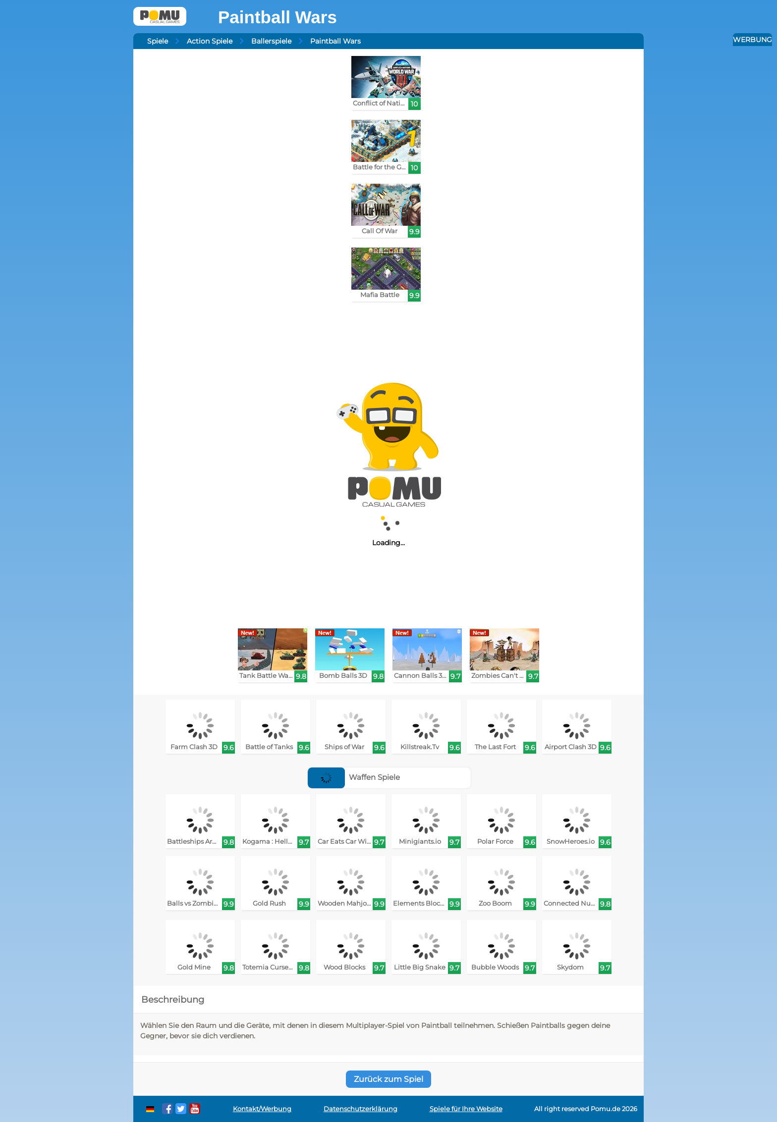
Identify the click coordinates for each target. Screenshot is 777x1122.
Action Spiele (209, 41)
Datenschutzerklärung (360, 1109)
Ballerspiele (271, 41)
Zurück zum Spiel (388, 1079)
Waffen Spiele (354, 777)
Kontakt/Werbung (262, 1109)
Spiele (157, 41)
